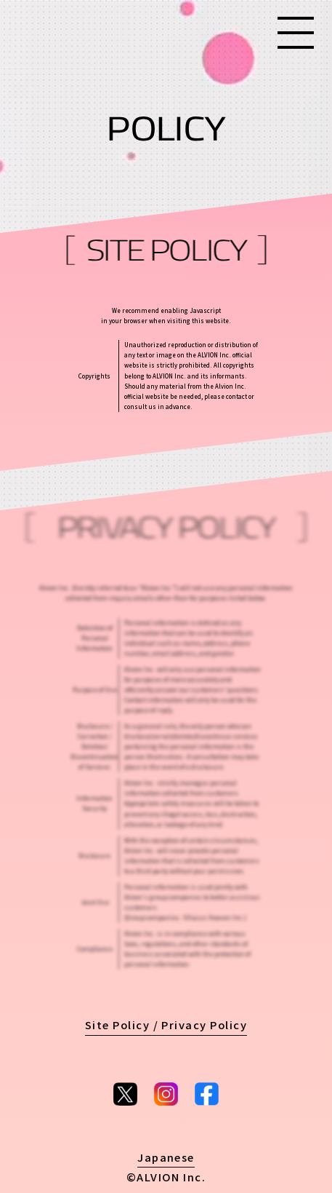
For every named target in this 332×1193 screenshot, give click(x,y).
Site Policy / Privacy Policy (166, 1024)
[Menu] (296, 32)
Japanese (166, 1157)
